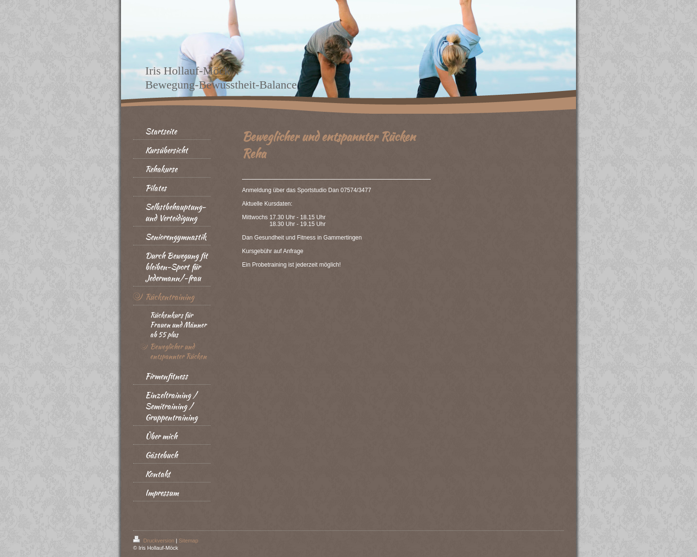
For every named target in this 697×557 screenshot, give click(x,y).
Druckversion (154, 540)
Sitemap (188, 540)
